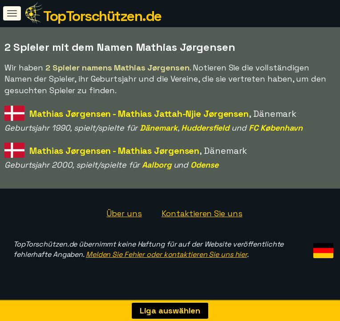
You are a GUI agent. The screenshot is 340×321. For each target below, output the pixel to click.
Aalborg (156, 165)
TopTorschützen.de (102, 16)
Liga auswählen (170, 310)
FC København (276, 128)
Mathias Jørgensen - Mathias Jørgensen (114, 150)
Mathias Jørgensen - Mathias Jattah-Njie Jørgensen (139, 113)
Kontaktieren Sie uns (202, 213)
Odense (204, 165)
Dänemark (158, 128)
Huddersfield (205, 128)
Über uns (124, 213)
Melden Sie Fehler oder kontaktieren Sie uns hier (166, 254)
